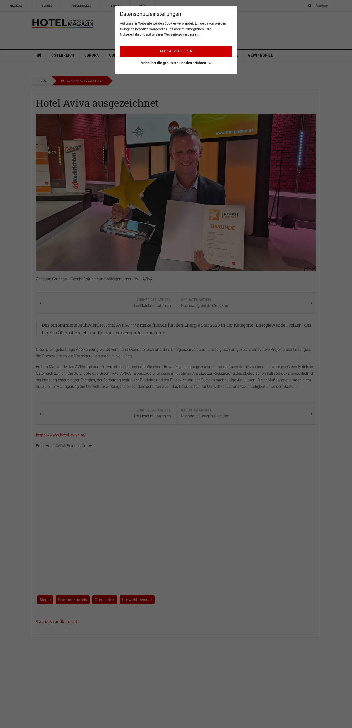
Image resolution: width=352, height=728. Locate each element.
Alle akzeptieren (176, 51)
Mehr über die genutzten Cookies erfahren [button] (176, 63)
